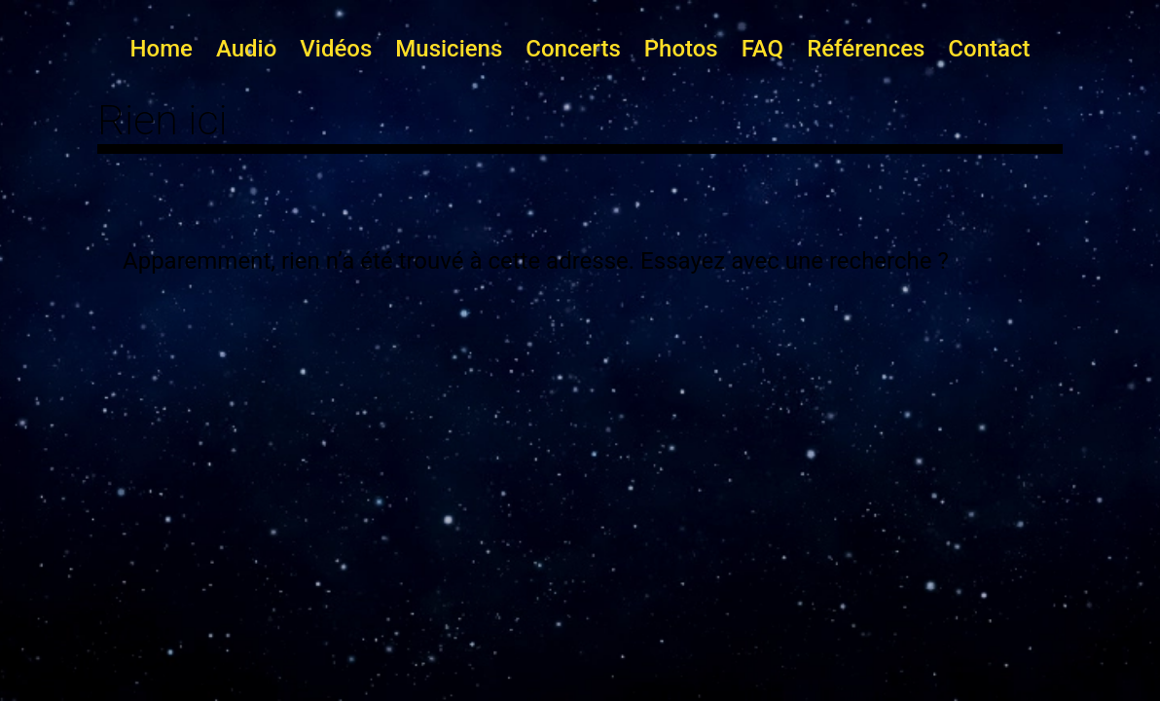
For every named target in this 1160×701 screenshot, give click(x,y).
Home (161, 48)
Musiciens (448, 48)
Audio (246, 48)
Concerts (573, 48)
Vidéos (336, 48)
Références (865, 48)
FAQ (762, 48)
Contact (989, 48)
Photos (681, 48)
